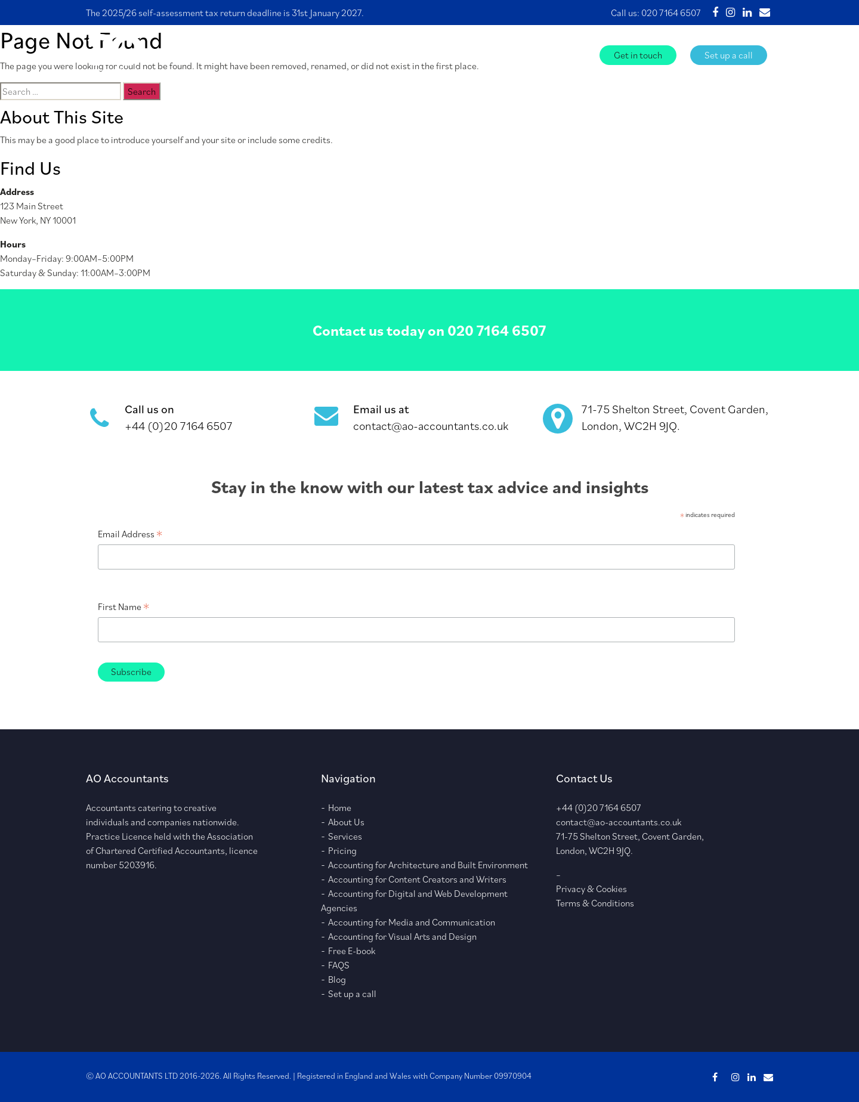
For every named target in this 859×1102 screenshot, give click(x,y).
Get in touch (638, 55)
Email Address (130, 534)
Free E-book (487, 54)
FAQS (540, 54)
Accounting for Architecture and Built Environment (428, 865)
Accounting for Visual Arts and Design (402, 936)
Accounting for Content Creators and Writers (417, 879)
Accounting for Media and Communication (411, 922)
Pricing (342, 850)
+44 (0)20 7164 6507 (179, 426)
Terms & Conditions (595, 903)
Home (313, 54)
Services (413, 54)
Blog (576, 54)
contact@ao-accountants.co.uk (430, 426)
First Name (123, 606)
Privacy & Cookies (591, 888)
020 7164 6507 (671, 12)
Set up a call (728, 55)
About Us (360, 54)
